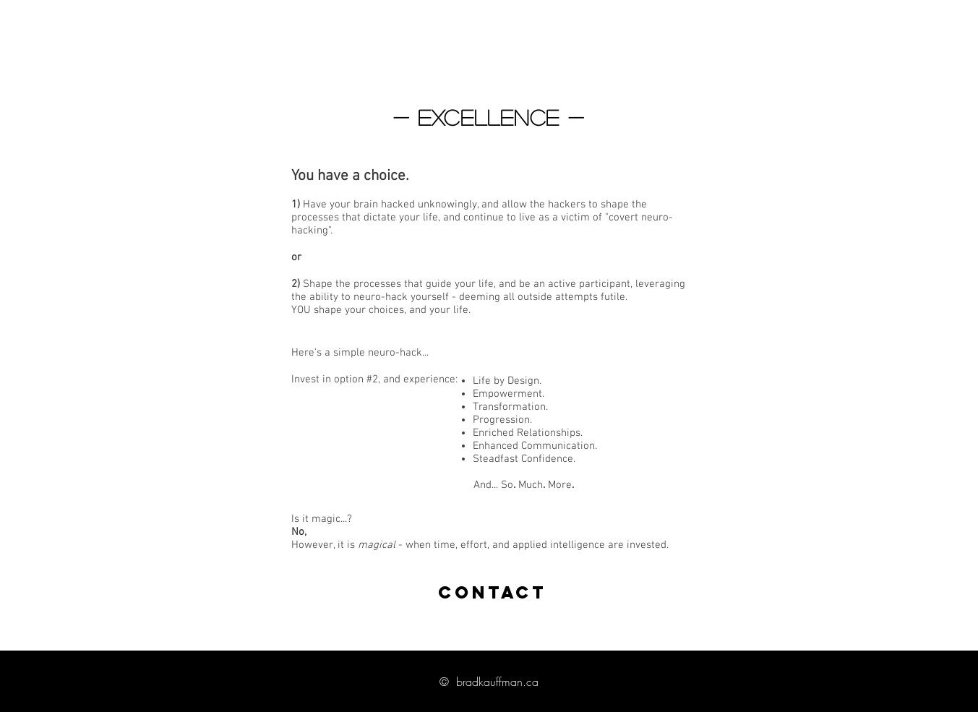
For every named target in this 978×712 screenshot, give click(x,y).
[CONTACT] (492, 592)
